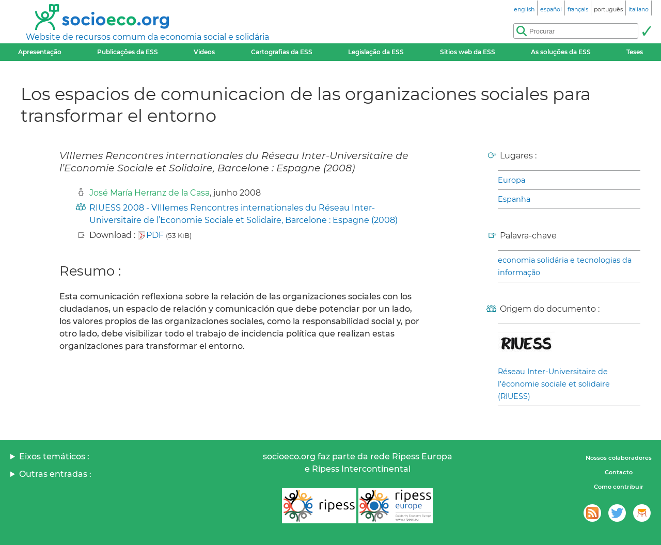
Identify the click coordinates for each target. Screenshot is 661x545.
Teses (634, 52)
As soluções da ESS (561, 52)
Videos (204, 52)
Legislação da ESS (376, 52)
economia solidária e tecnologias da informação (565, 266)
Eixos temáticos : (54, 456)
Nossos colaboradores (619, 457)
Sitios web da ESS (467, 52)
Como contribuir (618, 486)
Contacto (619, 472)
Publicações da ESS (127, 52)
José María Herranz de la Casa (149, 193)
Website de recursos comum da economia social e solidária (147, 37)
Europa (511, 180)
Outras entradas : (55, 474)
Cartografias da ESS (281, 52)
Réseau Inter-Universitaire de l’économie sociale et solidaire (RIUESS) (554, 384)
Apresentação (39, 52)
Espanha (514, 199)
